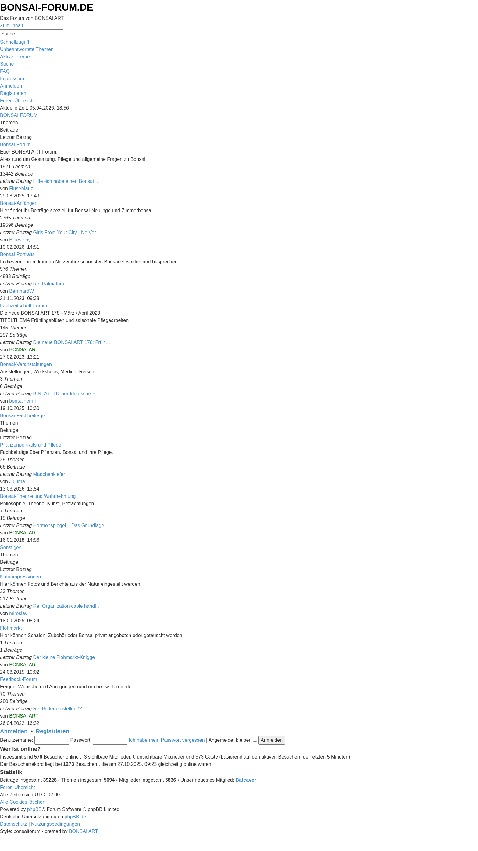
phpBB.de (75, 816)
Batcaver (246, 780)
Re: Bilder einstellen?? (57, 708)
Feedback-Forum (18, 679)
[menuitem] (27, 49)
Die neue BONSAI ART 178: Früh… (71, 342)
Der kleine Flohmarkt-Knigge (64, 657)
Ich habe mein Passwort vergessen (167, 740)
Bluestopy (19, 239)
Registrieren (52, 731)
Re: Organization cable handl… (67, 606)
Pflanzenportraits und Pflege (30, 444)
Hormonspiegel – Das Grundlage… (71, 525)
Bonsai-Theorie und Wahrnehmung (38, 496)
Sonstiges (10, 547)
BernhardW (21, 291)
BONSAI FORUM (19, 115)
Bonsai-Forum (15, 144)
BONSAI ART (23, 349)
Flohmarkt (11, 628)
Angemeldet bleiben (233, 740)
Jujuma (17, 481)
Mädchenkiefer (49, 474)
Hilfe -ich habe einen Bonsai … (66, 181)
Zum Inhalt (11, 25)
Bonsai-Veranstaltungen (26, 364)
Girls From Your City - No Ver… (67, 232)
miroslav (18, 613)
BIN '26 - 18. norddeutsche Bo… (68, 393)
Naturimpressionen (20, 576)
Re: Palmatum (48, 283)
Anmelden (13, 731)
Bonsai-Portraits (17, 254)
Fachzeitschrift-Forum (23, 305)
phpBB (34, 809)
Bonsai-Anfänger (18, 203)
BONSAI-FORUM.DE (46, 7)
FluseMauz (21, 188)
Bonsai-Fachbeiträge (22, 415)
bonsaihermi (22, 401)
